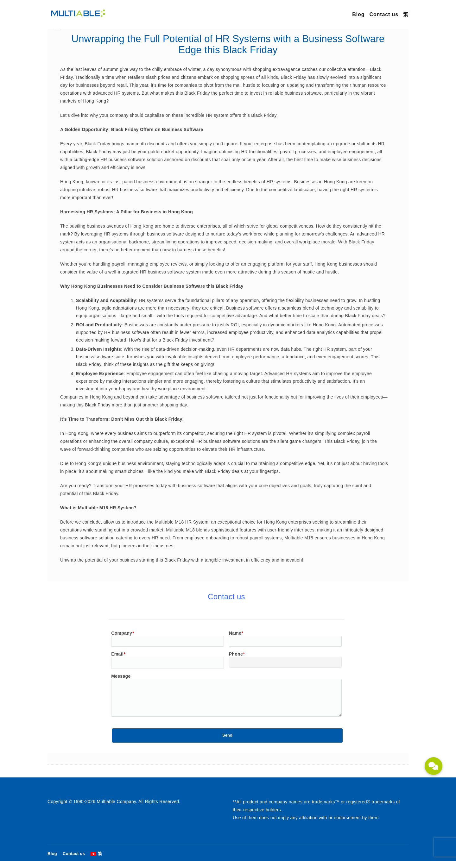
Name (236, 633)
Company (122, 633)
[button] (433, 766)
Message (120, 676)
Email (118, 654)
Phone (237, 654)
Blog (358, 14)
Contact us (383, 14)
